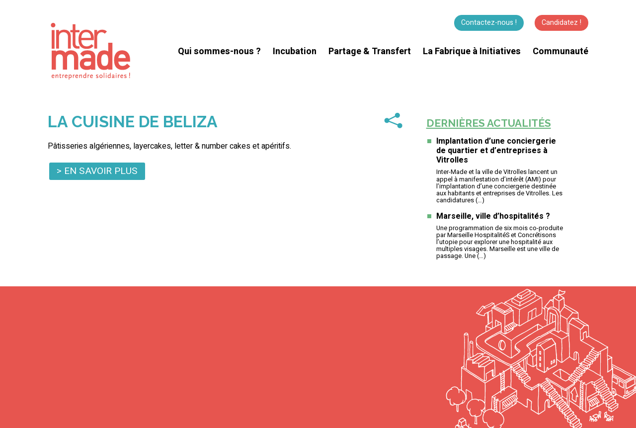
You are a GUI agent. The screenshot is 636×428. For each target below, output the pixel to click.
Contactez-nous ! (489, 22)
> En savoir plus (97, 171)
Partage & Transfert (369, 51)
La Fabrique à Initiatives (472, 51)
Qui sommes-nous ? (219, 51)
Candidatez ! (561, 22)
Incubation (295, 51)
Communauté (560, 51)
